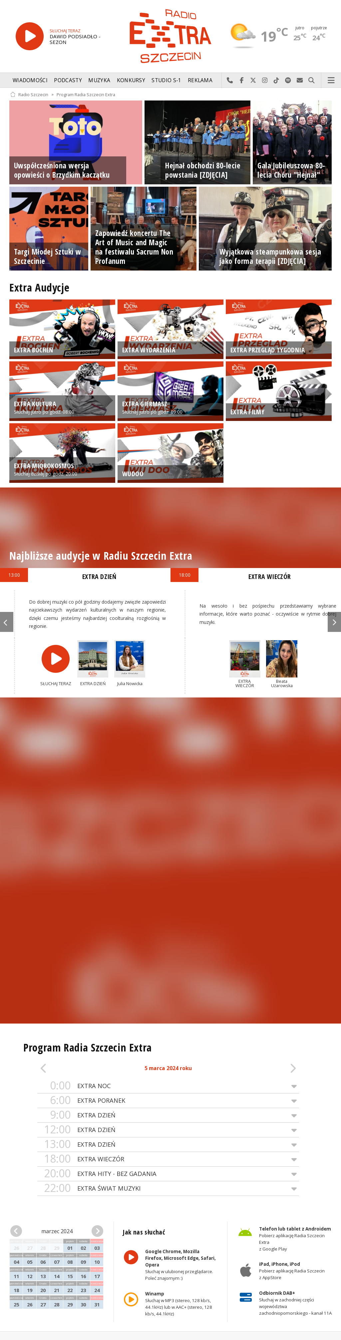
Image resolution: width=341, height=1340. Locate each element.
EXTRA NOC (168, 1086)
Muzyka (99, 80)
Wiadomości (30, 80)
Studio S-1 (166, 80)
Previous (6, 622)
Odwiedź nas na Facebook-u (241, 80)
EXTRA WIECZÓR (168, 1159)
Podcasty (68, 80)
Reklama (200, 80)
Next (334, 622)
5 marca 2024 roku (168, 1068)
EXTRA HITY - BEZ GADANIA (168, 1174)
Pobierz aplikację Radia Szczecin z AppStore (291, 1271)
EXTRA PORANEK (168, 1100)
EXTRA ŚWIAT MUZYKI (168, 1188)
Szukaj (311, 80)
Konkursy (131, 80)
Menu (331, 80)
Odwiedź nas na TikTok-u (276, 80)
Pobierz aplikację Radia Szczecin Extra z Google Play (295, 1239)
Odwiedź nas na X (253, 80)
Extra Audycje (39, 287)
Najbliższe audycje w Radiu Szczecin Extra (100, 555)
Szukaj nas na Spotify (288, 80)
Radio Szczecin (29, 94)
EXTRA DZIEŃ (168, 1115)
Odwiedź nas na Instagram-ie (265, 80)
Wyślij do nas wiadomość (300, 80)
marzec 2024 (57, 1231)
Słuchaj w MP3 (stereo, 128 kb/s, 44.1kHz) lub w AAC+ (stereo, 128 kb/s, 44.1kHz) (178, 1304)
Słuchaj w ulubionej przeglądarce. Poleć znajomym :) (180, 1265)
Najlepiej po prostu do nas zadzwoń (230, 80)
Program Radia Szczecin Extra (86, 94)
